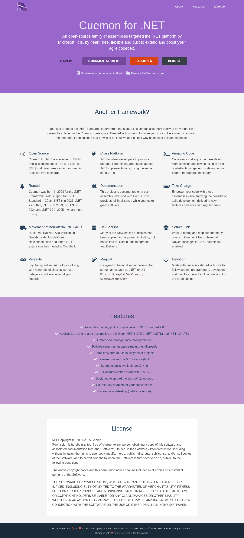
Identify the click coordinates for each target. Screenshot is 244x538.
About (179, 6)
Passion (143, 61)
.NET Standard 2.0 (151, 327)
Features (199, 6)
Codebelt (69, 246)
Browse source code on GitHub (101, 73)
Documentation (103, 61)
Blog (174, 61)
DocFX (137, 196)
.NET (103, 159)
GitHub (77, 159)
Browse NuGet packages (147, 73)
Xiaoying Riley (124, 533)
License (219, 6)
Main (66, 61)
